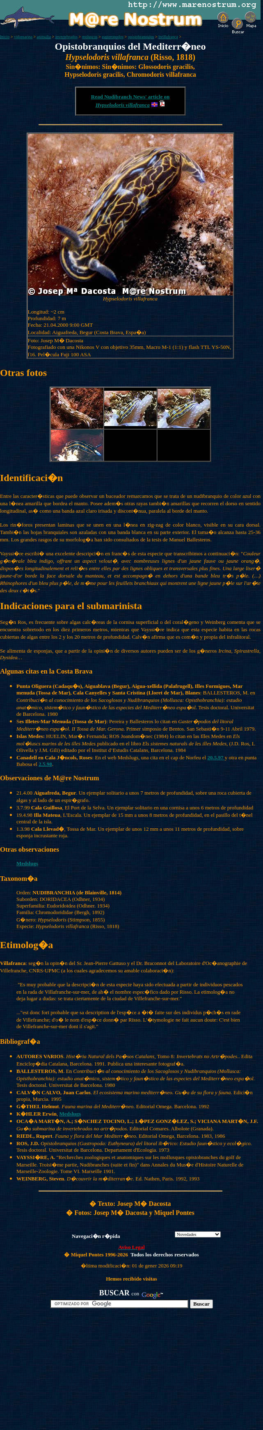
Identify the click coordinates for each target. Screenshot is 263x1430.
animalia (44, 36)
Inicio (4, 36)
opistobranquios (141, 36)
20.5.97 (215, 757)
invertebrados (66, 36)
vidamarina (23, 36)
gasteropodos (112, 36)
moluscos (90, 36)
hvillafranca (168, 36)
